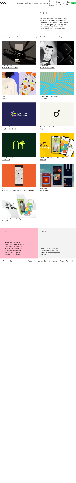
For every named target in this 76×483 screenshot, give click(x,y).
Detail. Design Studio (47, 68)
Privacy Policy (8, 261)
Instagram (54, 261)
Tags (60, 37)
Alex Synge (44, 98)
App (23, 37)
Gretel (42, 129)
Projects (17, 7)
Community (41, 7)
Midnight (43, 160)
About (30, 261)
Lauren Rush (16, 190)
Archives (25, 7)
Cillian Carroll (6, 190)
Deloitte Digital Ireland (10, 68)
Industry (43, 37)
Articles (32, 7)
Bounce (4, 98)
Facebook (69, 261)
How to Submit (55, 7)
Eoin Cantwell (29, 190)
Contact (47, 261)
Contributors (38, 261)
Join (70, 7)
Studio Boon (6, 160)
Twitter (62, 261)
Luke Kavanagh (45, 190)
